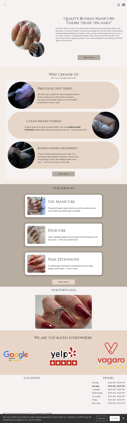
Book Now (89, 57)
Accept (114, 418)
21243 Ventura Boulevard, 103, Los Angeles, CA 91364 (27, 413)
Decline (101, 418)
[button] (119, 5)
